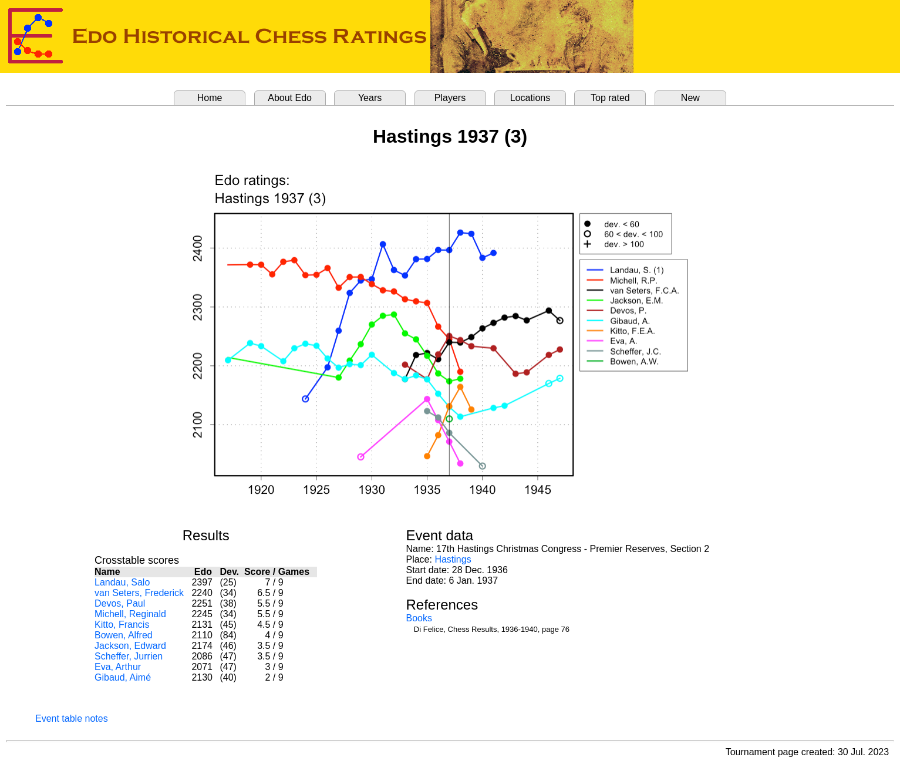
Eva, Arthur (118, 667)
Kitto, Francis (122, 625)
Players (450, 98)
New (690, 98)
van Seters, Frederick (139, 593)
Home (210, 98)
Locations (530, 98)
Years (370, 98)
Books (419, 618)
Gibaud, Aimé (123, 677)
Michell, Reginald (130, 614)
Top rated (610, 98)
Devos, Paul (120, 603)
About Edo (290, 98)
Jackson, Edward (130, 646)
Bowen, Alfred (124, 635)
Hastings (452, 559)
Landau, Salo (122, 582)
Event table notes (71, 718)
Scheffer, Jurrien (129, 656)
